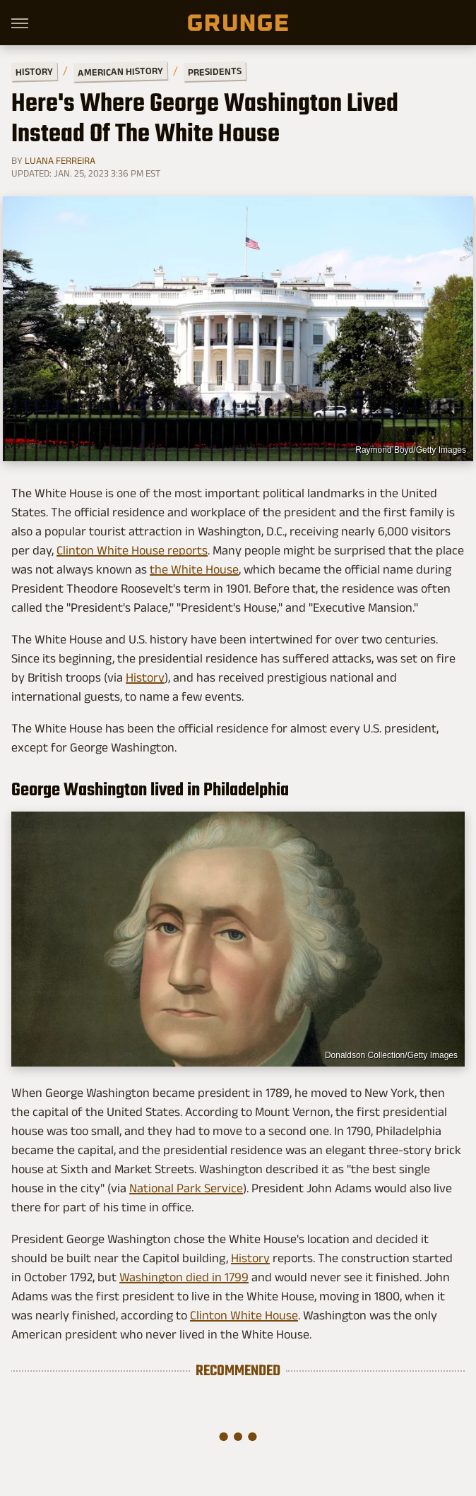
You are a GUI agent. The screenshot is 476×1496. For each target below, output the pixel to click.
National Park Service (186, 1188)
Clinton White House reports (132, 550)
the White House (194, 569)
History (34, 71)
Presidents (215, 71)
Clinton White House (244, 1315)
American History (120, 71)
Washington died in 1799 (184, 1277)
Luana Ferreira (60, 160)
